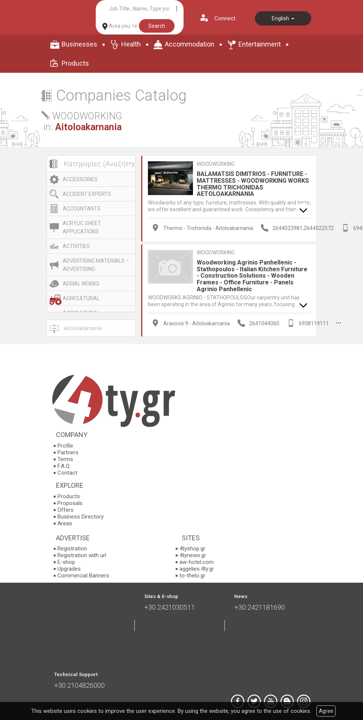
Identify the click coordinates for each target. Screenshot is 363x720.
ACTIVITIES (76, 246)
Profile (65, 445)
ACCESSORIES (80, 179)
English (283, 18)
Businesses (79, 44)
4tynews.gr (192, 555)
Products (75, 63)
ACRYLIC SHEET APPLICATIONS (82, 227)
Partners (67, 452)
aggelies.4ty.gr (196, 568)
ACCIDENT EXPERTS (87, 194)
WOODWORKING (216, 164)
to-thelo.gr (192, 575)
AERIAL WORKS (81, 284)
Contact (67, 472)
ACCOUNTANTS (82, 209)
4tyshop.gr (192, 548)
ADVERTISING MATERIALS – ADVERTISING (96, 265)
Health (131, 44)
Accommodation (189, 44)
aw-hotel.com (196, 562)
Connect (224, 18)
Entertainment (259, 44)
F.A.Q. (64, 466)
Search (156, 26)
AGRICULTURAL (81, 298)
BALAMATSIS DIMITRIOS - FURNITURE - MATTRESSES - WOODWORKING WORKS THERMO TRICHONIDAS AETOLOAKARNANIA (253, 183)
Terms (65, 459)
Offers (65, 510)
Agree (326, 711)
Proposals (70, 503)
